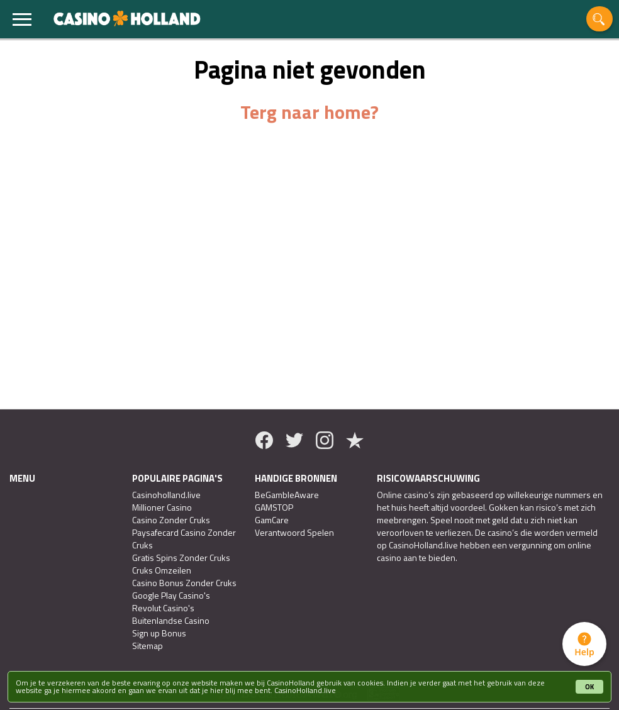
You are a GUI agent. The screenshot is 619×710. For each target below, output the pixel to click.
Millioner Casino (162, 507)
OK (589, 687)
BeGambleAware (287, 495)
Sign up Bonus (159, 633)
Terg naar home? (309, 111)
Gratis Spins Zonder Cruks (181, 558)
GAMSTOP (274, 507)
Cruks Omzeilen (161, 570)
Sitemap (147, 646)
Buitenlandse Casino (170, 620)
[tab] (584, 644)
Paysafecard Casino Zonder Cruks (184, 539)
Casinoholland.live (166, 495)
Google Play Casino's (171, 595)
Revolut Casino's (163, 608)
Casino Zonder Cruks (171, 520)
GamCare (272, 520)
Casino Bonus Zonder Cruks (184, 583)
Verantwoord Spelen (294, 532)
